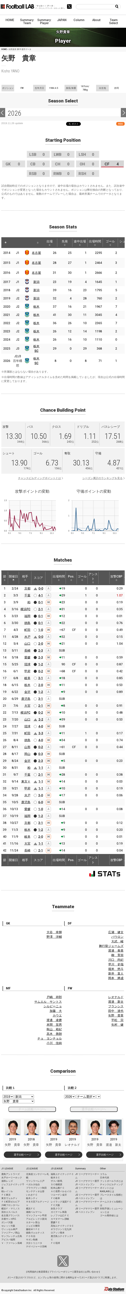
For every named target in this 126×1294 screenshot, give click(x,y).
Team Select (113, 21)
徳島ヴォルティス (35, 1232)
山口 (27, 643)
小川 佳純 (54, 1043)
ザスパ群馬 (56, 1181)
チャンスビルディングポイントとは (39, 478)
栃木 (36, 306)
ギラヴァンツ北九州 (61, 1229)
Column (79, 20)
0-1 (40, 602)
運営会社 (78, 1271)
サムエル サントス (48, 1002)
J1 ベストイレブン (85, 1184)
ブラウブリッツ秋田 (36, 1188)
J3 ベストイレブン (85, 1212)
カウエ (57, 1015)
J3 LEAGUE (57, 1168)
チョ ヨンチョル (49, 1038)
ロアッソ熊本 (58, 1232)
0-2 (40, 671)
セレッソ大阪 (8, 1225)
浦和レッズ (7, 1181)
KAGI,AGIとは (107, 1191)
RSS (120, 123)
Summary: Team (27, 21)
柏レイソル (7, 1191)
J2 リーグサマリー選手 (87, 1194)
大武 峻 (117, 941)
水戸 (27, 637)
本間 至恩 (54, 1025)
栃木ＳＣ (55, 1177)
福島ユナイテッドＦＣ (62, 1174)
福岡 (27, 616)
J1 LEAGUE (7, 1168)
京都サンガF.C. (8, 1219)
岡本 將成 (116, 978)
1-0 (40, 630)
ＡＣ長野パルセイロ (61, 1191)
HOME (10, 20)
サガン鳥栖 (32, 1239)
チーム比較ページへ (32, 1109)
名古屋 (36, 253)
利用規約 (32, 1271)
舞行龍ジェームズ (111, 946)
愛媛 (27, 657)
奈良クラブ (56, 1208)
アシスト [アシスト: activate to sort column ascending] (93, 577)
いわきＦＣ (32, 1194)
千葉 (27, 595)
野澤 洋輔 (54, 937)
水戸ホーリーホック (11, 1177)
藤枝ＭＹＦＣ (33, 1229)
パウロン (117, 937)
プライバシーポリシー (60, 1271)
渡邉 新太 (116, 1002)
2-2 (40, 719)
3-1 (40, 678)
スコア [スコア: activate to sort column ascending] (38, 578)
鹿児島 (25, 699)
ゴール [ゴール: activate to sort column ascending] (110, 243)
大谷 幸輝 (54, 932)
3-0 (40, 795)
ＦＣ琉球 (55, 1243)
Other (103, 1168)
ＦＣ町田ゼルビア (10, 1201)
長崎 (27, 650)
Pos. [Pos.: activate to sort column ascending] (71, 578)
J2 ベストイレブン (85, 1198)
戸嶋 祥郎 (54, 997)
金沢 (27, 692)
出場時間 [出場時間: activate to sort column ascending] (95, 243)
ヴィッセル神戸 (9, 1229)
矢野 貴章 (116, 1015)
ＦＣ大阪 (55, 1205)
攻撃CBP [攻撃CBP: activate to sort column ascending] (116, 578)
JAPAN (61, 20)
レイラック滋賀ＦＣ (61, 1201)
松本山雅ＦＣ (58, 1188)
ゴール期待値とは (109, 1215)
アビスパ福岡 (8, 1239)
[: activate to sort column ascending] (14, 242)
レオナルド (116, 997)
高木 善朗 (54, 1034)
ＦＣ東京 (6, 1194)
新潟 (36, 282)
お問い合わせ (92, 1271)
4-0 (40, 726)
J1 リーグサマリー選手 (87, 1181)
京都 (27, 588)
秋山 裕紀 (54, 1029)
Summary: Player (44, 21)
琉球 (27, 664)
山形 (27, 747)
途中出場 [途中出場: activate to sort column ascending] (80, 243)
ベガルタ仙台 (33, 1184)
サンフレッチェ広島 (11, 1236)
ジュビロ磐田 (33, 1225)
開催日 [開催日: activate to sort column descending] (13, 578)
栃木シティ (32, 1198)
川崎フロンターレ (10, 1205)
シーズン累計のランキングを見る (102, 478)
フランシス (116, 1006)
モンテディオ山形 (35, 1191)
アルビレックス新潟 (36, 1219)
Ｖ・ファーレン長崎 (11, 1243)
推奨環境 (42, 1271)
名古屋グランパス (10, 1215)
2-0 (40, 643)
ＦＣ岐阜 (55, 1198)
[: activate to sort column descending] (5, 242)
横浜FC (25, 609)
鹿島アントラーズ (10, 1174)
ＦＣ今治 (30, 1236)
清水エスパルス (9, 1212)
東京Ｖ (25, 781)
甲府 (27, 671)
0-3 (40, 754)
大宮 (27, 706)
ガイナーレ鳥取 (59, 1212)
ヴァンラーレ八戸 (35, 1181)
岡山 (27, 754)
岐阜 (27, 678)
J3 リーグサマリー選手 (87, 1208)
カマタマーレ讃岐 (60, 1219)
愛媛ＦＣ (55, 1222)
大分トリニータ (34, 1243)
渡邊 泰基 (116, 950)
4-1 (40, 595)
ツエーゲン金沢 (59, 1194)
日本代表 (104, 1177)
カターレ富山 (33, 1222)
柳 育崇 (117, 955)
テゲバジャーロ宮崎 (36, 1246)
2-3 (40, 650)
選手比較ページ (22, 1154)
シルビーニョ (52, 1006)
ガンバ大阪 (7, 1222)
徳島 (27, 623)
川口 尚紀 (116, 960)
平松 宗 (117, 1020)
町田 (27, 630)
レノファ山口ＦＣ (60, 1215)
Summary (80, 1168)
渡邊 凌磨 (54, 1020)
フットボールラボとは (111, 1181)
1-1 (40, 768)
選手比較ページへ (94, 1109)
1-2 (40, 664)
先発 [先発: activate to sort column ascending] (65, 243)
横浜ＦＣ (30, 1208)
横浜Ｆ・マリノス (10, 1208)
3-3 (40, 733)
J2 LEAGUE (32, 1168)
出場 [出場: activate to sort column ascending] (50, 243)
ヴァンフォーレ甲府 (36, 1215)
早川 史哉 (116, 964)
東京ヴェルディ (9, 1198)
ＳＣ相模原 (56, 1184)
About (96, 20)
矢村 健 (117, 1025)
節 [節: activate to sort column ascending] (4, 578)
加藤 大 (56, 1011)
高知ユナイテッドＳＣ (62, 1225)
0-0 (40, 588)
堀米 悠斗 (116, 969)
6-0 (40, 802)
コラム (103, 1174)
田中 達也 (116, 1011)
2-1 (40, 609)
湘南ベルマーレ (34, 1212)
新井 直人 (116, 973)
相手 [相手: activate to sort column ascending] (25, 578)
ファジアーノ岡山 (10, 1232)
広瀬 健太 (116, 932)
